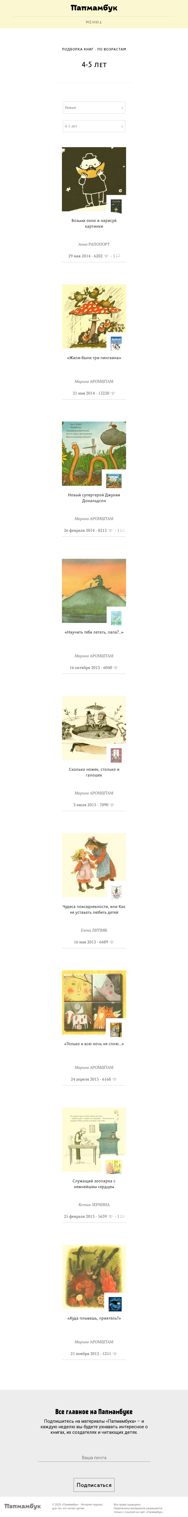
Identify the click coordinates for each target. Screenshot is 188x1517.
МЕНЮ (92, 22)
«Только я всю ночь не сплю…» (94, 1044)
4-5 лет (71, 126)
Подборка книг (78, 49)
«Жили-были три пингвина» (94, 358)
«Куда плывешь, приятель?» (94, 1319)
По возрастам (111, 49)
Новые (70, 107)
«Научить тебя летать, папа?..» (94, 632)
